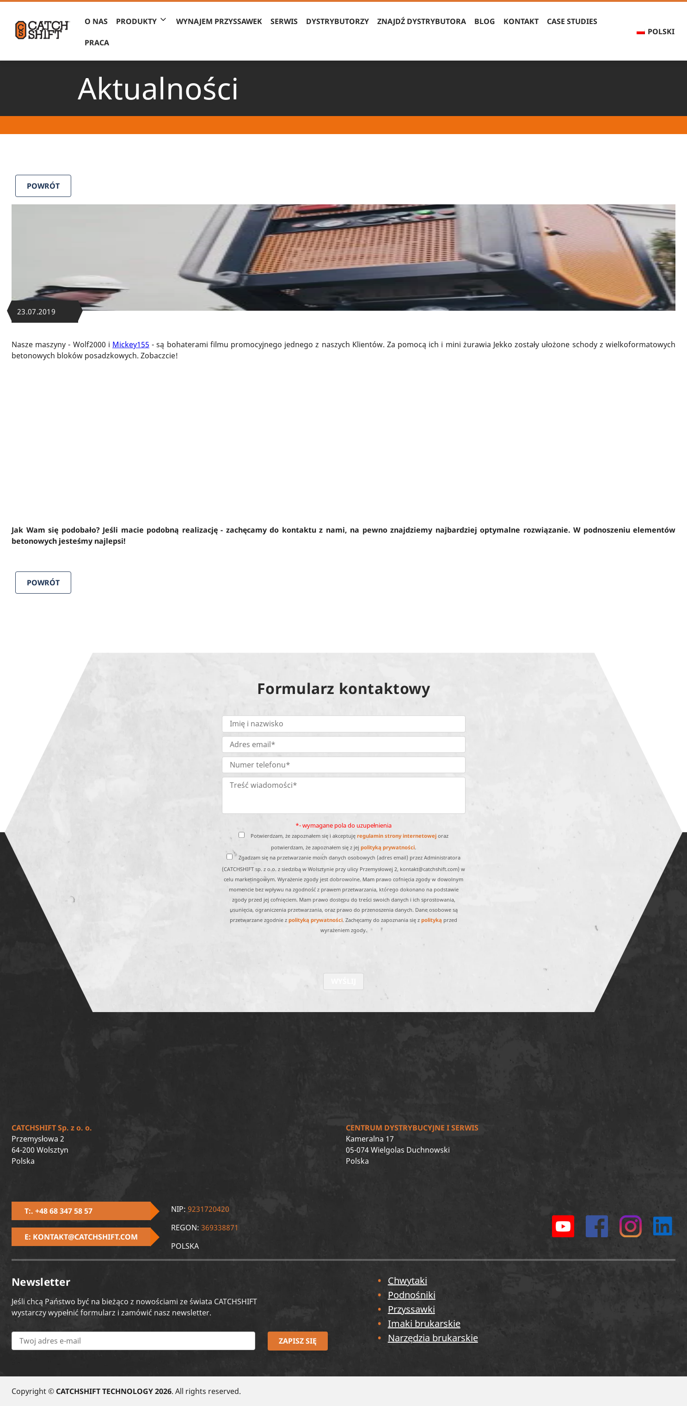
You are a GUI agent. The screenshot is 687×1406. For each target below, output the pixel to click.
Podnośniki (412, 1295)
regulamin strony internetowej (396, 836)
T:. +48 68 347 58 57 (58, 1211)
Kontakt (521, 21)
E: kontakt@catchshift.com (81, 1237)
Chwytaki (407, 1280)
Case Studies (572, 21)
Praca (97, 42)
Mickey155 (130, 344)
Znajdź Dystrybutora (421, 21)
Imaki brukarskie (424, 1323)
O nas (96, 21)
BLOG (484, 21)
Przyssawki (411, 1309)
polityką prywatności (388, 847)
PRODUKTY (136, 21)
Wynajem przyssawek (219, 21)
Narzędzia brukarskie (433, 1338)
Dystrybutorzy (337, 21)
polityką (431, 920)
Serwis (284, 21)
